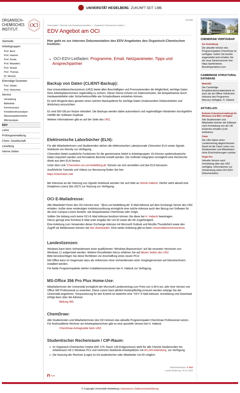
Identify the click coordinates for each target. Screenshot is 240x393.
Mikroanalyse (11, 120)
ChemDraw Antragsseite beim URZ (80, 328)
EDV (5, 124)
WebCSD (206, 83)
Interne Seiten (10, 151)
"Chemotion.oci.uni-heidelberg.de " (87, 165)
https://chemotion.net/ (60, 174)
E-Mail (190, 367)
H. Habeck (151, 216)
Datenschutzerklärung (146, 388)
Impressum (127, 388)
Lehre (5, 130)
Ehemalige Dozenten (14, 80)
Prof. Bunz (9, 51)
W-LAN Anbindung (155, 350)
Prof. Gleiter (10, 85)
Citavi (205, 136)
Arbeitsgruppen (11, 46)
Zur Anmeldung (210, 44)
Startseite (8, 41)
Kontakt (189, 20)
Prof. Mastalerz (12, 63)
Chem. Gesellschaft (14, 140)
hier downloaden (100, 227)
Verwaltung (10, 99)
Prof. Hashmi (11, 55)
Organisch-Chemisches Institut (109, 25)
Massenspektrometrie (15, 115)
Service (6, 94)
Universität (52, 25)
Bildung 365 (66, 301)
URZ (107, 119)
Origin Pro (207, 156)
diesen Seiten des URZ (155, 252)
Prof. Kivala (10, 59)
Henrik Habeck (149, 183)
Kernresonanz (11, 107)
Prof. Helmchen (12, 89)
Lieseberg (8, 146)
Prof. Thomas (11, 71)
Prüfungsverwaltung (14, 135)
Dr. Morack (10, 76)
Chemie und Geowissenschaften (75, 25)
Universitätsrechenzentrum (169, 227)
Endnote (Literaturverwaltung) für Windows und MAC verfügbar (219, 114)
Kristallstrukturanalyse (16, 111)
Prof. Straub (10, 67)
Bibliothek (9, 103)
